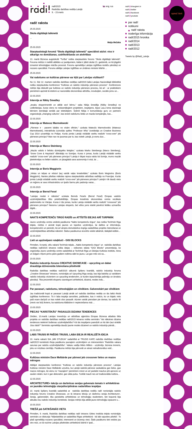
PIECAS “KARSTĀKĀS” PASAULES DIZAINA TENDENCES (63, 311)
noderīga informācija (140, 33)
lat (104, 6)
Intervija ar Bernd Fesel (43, 191)
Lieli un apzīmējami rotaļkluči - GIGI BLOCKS (55, 240)
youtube (131, 16)
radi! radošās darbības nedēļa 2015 (40, 7)
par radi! (133, 22)
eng (107, 6)
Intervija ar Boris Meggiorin (45, 168)
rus (111, 6)
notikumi (133, 26)
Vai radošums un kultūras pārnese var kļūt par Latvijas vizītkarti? (67, 77)
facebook (132, 13)
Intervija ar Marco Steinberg (46, 146)
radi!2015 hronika (138, 37)
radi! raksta (138, 29)
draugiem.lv (133, 6)
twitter (130, 9)
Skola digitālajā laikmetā (44, 33)
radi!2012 (134, 48)
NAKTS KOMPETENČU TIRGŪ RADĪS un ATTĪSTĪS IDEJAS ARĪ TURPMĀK (72, 217)
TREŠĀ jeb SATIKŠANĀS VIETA (48, 409)
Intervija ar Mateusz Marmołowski (49, 123)
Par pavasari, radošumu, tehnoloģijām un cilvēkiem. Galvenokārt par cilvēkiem (75, 289)
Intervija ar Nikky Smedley (45, 100)
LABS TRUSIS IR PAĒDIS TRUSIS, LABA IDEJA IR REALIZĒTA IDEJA (69, 334)
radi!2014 (134, 41)
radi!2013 (134, 44)
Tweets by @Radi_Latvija (137, 56)
